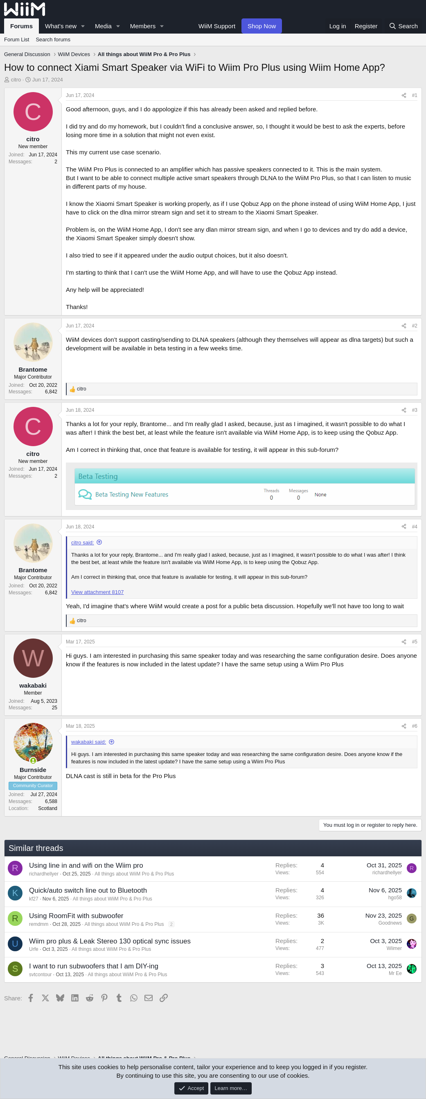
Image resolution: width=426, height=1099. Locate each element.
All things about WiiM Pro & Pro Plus (134, 874)
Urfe (33, 949)
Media (103, 26)
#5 (414, 642)
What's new (61, 26)
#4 (414, 527)
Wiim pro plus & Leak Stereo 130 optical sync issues (110, 941)
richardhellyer (44, 874)
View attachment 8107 (97, 592)
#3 (414, 410)
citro (16, 80)
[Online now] (33, 761)
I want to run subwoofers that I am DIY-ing (93, 966)
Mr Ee (395, 973)
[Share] (404, 95)
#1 (414, 95)
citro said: (82, 542)
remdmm (38, 924)
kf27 (33, 899)
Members (143, 26)
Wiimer (394, 948)
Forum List (16, 39)
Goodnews (390, 923)
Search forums (53, 39)
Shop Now (262, 26)
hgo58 (395, 897)
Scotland (47, 808)
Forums (21, 26)
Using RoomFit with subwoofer (76, 916)
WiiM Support (216, 26)
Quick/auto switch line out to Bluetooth (88, 890)
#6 (414, 726)
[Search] (403, 26)
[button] (83, 26)
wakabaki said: (88, 742)
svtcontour (40, 974)
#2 (414, 326)
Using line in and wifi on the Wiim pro (86, 865)
